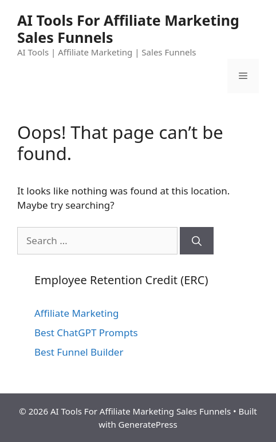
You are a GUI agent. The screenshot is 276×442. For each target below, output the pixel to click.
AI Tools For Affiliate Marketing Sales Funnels (128, 28)
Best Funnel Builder (78, 352)
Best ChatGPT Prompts (86, 332)
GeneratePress (148, 424)
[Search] (197, 240)
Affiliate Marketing (76, 313)
